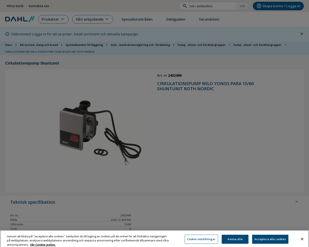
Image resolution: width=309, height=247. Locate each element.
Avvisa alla (234, 241)
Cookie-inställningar (201, 241)
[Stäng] (302, 241)
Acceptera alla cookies (270, 241)
